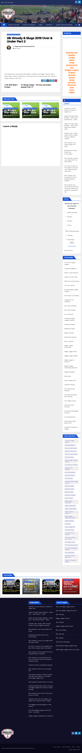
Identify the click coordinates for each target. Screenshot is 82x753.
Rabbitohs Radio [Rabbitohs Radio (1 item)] (69, 489)
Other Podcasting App (72, 231)
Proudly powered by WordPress (9, 748)
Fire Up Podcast (69, 285)
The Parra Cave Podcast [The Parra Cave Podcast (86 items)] (71, 545)
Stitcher (69, 221)
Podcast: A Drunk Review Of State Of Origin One (70, 110)
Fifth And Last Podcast (71, 281)
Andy (71, 63)
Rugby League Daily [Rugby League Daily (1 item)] (70, 505)
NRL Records (60, 634)
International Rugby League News (66, 645)
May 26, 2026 (29, 586)
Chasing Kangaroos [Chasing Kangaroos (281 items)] (70, 445)
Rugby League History (63, 618)
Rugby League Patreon (64, 25)
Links (40, 25)
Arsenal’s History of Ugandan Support (40, 665)
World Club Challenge (63, 642)
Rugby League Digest (71, 356)
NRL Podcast (60, 614)
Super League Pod (70, 380)
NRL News (35, 602)
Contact (49, 25)
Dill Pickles (29, 584)
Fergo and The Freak (70, 277)
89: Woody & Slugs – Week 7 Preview (30, 112)
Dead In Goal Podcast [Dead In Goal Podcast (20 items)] (71, 448)
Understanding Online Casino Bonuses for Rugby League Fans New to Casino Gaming (41, 687)
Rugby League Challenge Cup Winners (41, 716)
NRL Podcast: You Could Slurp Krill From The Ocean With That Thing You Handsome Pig (71, 188)
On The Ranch (68, 314)
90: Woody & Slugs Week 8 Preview (10, 112)
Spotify (69, 216)
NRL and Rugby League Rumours (66, 610)
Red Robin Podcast (70, 337)
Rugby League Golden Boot (64, 626)
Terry (71, 90)
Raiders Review (69, 333)
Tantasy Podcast (69, 384)
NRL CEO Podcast (70, 310)
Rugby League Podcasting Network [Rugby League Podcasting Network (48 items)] (70, 517)
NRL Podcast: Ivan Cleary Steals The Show (70, 144)
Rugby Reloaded (69, 372)
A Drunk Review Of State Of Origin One (11, 585)
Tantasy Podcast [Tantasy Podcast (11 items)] (69, 530)
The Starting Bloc (69, 417)
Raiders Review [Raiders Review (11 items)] (69, 492)
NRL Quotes (60, 638)
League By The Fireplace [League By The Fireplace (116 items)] (69, 468)
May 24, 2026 (68, 586)
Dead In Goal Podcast (71, 272)
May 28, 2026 (9, 586)
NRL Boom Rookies (70, 306)
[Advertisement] (13, 611)
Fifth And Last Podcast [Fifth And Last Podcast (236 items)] (71, 454)
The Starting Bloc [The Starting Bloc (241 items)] (69, 552)
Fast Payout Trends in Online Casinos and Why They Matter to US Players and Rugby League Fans (40, 676)
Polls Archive (68, 250)
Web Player (70, 239)
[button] (76, 25)
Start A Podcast (29, 25)
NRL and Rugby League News (65, 606)
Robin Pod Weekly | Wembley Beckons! (69, 585)
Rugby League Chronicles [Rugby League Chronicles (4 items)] (68, 501)
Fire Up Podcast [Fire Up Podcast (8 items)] (69, 457)
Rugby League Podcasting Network (25, 46)
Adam (72, 60)
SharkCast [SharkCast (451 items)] (68, 524)
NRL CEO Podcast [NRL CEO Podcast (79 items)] (70, 475)
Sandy (72, 77)
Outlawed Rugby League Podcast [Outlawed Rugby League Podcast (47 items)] (71, 482)
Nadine (71, 55)
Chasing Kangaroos (70, 268)
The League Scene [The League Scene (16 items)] (70, 542)
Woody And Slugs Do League (13, 34)
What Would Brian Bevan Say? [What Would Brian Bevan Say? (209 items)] (70, 556)
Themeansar (31, 748)
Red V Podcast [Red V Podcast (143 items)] (69, 498)
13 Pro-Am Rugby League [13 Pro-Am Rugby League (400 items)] (69, 441)
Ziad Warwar (72, 53)
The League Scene (70, 401)
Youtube (70, 235)
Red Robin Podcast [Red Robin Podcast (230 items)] (70, 495)
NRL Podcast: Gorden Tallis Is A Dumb (41, 682)
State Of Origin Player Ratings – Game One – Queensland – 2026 (71, 117)
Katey (71, 80)
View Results (72, 246)
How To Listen (13, 25)
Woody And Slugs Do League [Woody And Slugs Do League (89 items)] (70, 561)
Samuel (71, 75)
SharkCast (67, 376)
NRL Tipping (60, 622)
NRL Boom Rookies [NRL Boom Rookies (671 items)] (70, 472)
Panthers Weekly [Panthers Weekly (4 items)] (69, 486)
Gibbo (72, 92)
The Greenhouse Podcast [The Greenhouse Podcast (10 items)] (69, 533)
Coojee (72, 58)
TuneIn (69, 225)
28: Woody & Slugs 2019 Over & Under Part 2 (29, 39)
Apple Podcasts (72, 212)
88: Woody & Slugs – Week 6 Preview (49, 112)
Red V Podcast (69, 341)
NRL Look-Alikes (61, 630)
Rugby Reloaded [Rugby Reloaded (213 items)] (69, 520)
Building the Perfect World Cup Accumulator (70, 152)
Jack (72, 87)
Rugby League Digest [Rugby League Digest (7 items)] (70, 508)
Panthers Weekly (69, 324)
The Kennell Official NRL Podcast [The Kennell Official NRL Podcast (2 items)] (70, 538)
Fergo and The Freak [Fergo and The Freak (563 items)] (70, 451)
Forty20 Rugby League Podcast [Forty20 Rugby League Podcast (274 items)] (71, 461)
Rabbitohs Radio (69, 328)
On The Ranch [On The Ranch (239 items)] (69, 478)
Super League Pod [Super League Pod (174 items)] (70, 527)
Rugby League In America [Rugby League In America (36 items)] (69, 512)
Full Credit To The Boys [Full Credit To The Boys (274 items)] (71, 464)
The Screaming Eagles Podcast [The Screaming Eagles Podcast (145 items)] (71, 548)
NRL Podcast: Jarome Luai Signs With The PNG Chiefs (71, 159)
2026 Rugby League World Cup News (67, 649)
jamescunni (71, 65)
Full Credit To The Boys (71, 295)
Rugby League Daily (70, 351)
